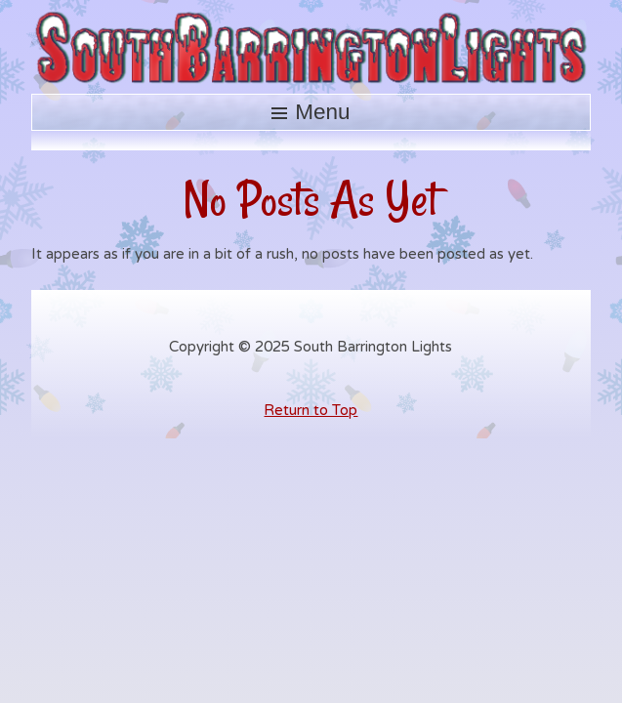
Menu (322, 112)
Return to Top (310, 410)
